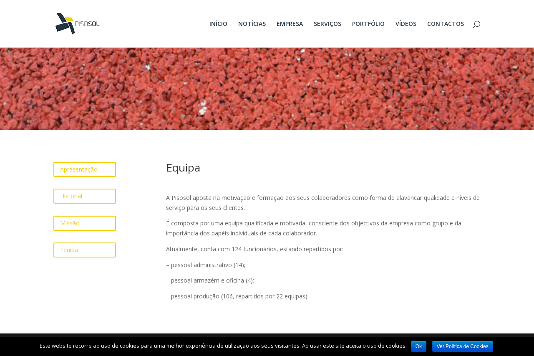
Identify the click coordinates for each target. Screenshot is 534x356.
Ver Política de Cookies (463, 346)
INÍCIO (218, 24)
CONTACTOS (445, 24)
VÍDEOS (405, 24)
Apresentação (79, 169)
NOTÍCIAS (252, 24)
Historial (71, 196)
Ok (419, 346)
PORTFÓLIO (368, 24)
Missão (70, 223)
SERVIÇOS (327, 24)
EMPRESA (290, 24)
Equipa (69, 250)
